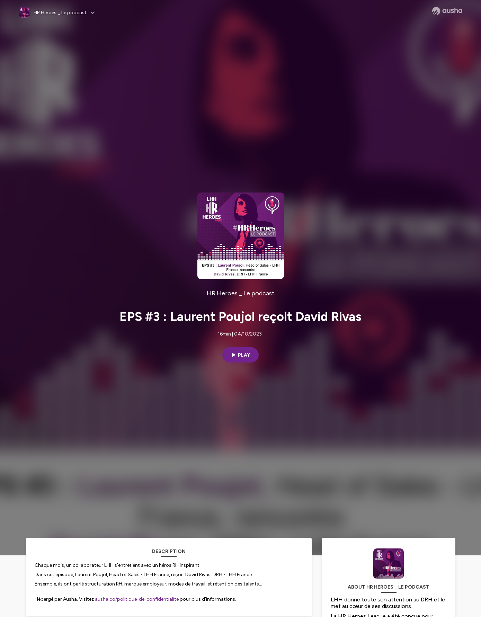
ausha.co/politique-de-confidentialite (137, 599)
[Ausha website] (447, 11)
